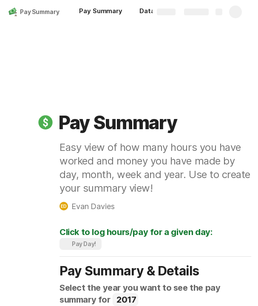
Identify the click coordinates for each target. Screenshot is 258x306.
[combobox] (125, 299)
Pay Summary (39, 11)
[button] (45, 122)
